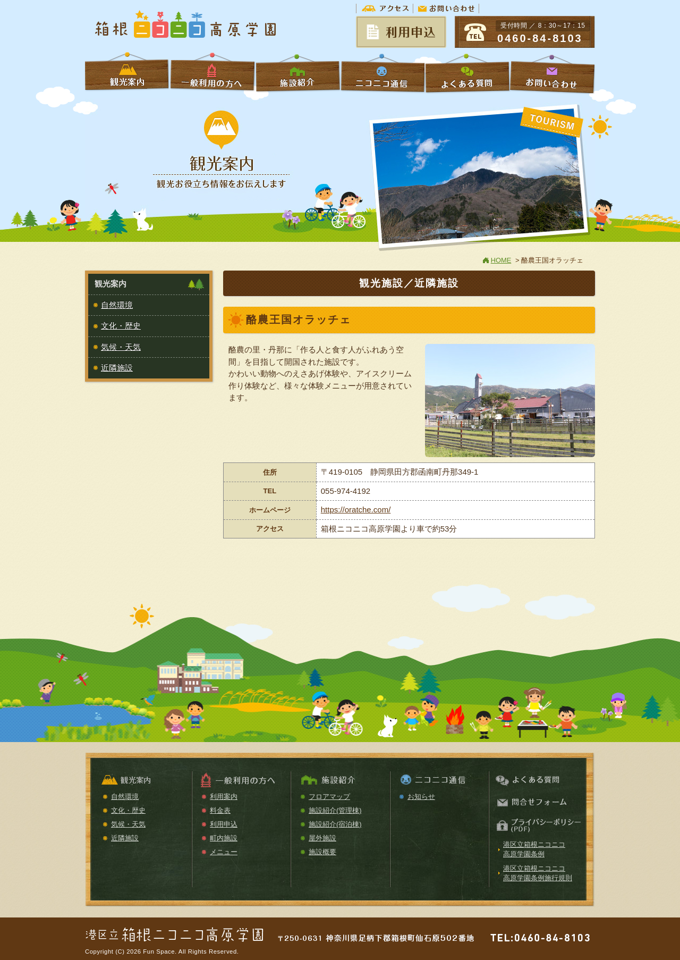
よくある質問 (467, 73)
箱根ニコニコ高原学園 (175, 930)
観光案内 (141, 780)
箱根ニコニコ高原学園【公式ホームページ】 (186, 25)
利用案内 (223, 797)
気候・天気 (121, 346)
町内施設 (223, 838)
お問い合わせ (446, 8)
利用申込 (223, 824)
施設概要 (322, 852)
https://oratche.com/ (356, 509)
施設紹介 (297, 73)
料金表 (220, 810)
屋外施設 (322, 838)
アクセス (384, 8)
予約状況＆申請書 (401, 32)
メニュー (223, 852)
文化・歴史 (121, 325)
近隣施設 (117, 367)
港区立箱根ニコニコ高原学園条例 (534, 849)
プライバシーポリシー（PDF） (537, 826)
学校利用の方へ (127, 73)
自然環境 (117, 304)
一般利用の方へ (212, 73)
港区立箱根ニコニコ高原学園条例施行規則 (537, 873)
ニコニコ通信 (382, 73)
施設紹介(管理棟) (335, 810)
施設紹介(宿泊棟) (335, 824)
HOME (501, 260)
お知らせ (421, 797)
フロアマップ (329, 797)
